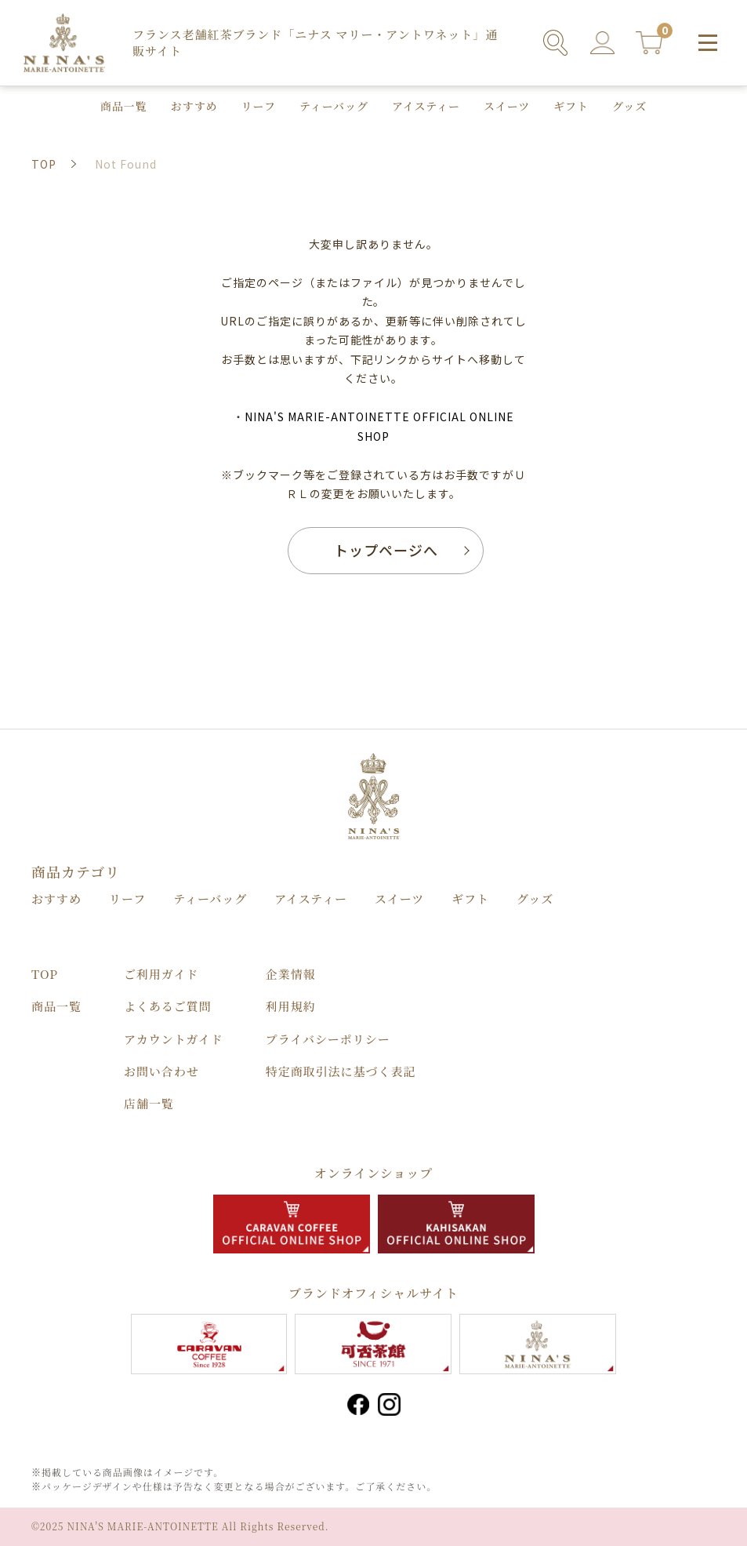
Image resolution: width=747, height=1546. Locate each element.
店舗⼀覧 (149, 1103)
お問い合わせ (161, 1071)
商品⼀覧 (123, 106)
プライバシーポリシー (328, 1039)
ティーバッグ (333, 106)
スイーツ (507, 106)
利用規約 (291, 1006)
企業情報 (291, 974)
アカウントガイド (173, 1039)
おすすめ (194, 106)
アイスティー (426, 106)
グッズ (629, 106)
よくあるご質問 (168, 1006)
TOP (44, 974)
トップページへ (386, 550)
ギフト (571, 106)
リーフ (258, 106)
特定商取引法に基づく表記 (341, 1071)
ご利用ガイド (161, 974)
